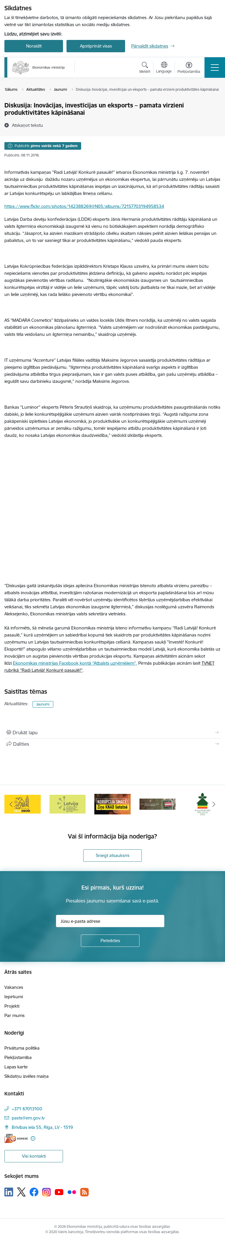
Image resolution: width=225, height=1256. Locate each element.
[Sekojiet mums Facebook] (34, 1192)
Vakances (13, 987)
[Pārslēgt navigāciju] (214, 67)
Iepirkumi (13, 996)
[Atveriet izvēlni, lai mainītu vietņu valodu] (164, 68)
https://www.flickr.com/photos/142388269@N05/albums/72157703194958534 (84, 206)
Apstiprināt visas (96, 46)
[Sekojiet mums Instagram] (46, 1192)
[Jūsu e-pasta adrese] (110, 921)
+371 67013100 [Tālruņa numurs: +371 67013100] (27, 1109)
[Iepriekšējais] (11, 804)
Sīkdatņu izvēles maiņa (26, 1076)
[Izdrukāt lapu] (112, 732)
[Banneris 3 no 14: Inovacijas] (22, 804)
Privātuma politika (22, 1048)
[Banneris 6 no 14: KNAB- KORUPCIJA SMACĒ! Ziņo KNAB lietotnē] (157, 804)
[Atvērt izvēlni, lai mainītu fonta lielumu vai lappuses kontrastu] (189, 68)
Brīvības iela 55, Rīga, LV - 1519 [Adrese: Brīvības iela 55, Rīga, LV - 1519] (42, 1127)
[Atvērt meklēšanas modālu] (145, 68)
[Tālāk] (213, 804)
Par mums (14, 1015)
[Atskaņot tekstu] (27, 125)
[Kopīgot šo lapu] (112, 744)
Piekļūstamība (18, 1057)
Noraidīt (34, 46)
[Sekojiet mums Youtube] (59, 1191)
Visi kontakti (34, 1156)
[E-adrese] (16, 1138)
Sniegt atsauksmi (112, 855)
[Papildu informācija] (33, 1138)
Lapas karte (16, 1067)
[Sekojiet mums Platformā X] (21, 1192)
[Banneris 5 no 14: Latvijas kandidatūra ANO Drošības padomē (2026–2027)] (112, 804)
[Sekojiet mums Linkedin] (8, 1192)
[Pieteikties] (110, 941)
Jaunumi (43, 704)
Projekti (11, 1006)
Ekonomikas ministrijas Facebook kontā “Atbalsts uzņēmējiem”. (75, 663)
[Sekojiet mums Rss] (84, 1192)
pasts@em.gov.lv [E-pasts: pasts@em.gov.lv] (28, 1118)
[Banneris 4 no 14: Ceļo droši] (68, 804)
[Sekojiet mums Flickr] (71, 1191)
